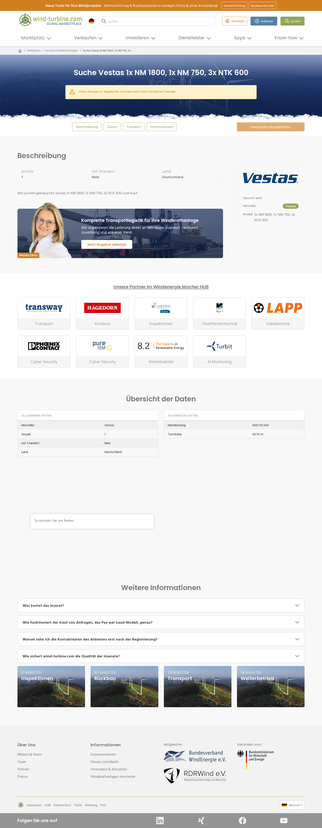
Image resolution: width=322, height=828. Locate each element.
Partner (23, 769)
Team (21, 761)
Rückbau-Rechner (262, 5)
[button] (91, 21)
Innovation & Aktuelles (109, 769)
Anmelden (234, 21)
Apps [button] (239, 38)
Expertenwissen (103, 754)
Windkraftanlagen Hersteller (113, 776)
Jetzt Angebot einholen (106, 244)
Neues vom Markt (104, 761)
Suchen (292, 21)
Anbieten (264, 21)
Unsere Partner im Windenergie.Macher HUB (161, 287)
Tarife (78, 805)
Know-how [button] (286, 38)
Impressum (34, 805)
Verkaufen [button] (85, 38)
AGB (48, 805)
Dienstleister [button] (191, 38)
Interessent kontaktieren (270, 127)
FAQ (103, 805)
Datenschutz (62, 805)
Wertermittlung (234, 5)
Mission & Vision (29, 754)
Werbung (91, 805)
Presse (22, 776)
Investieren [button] (137, 38)
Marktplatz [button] (33, 38)
